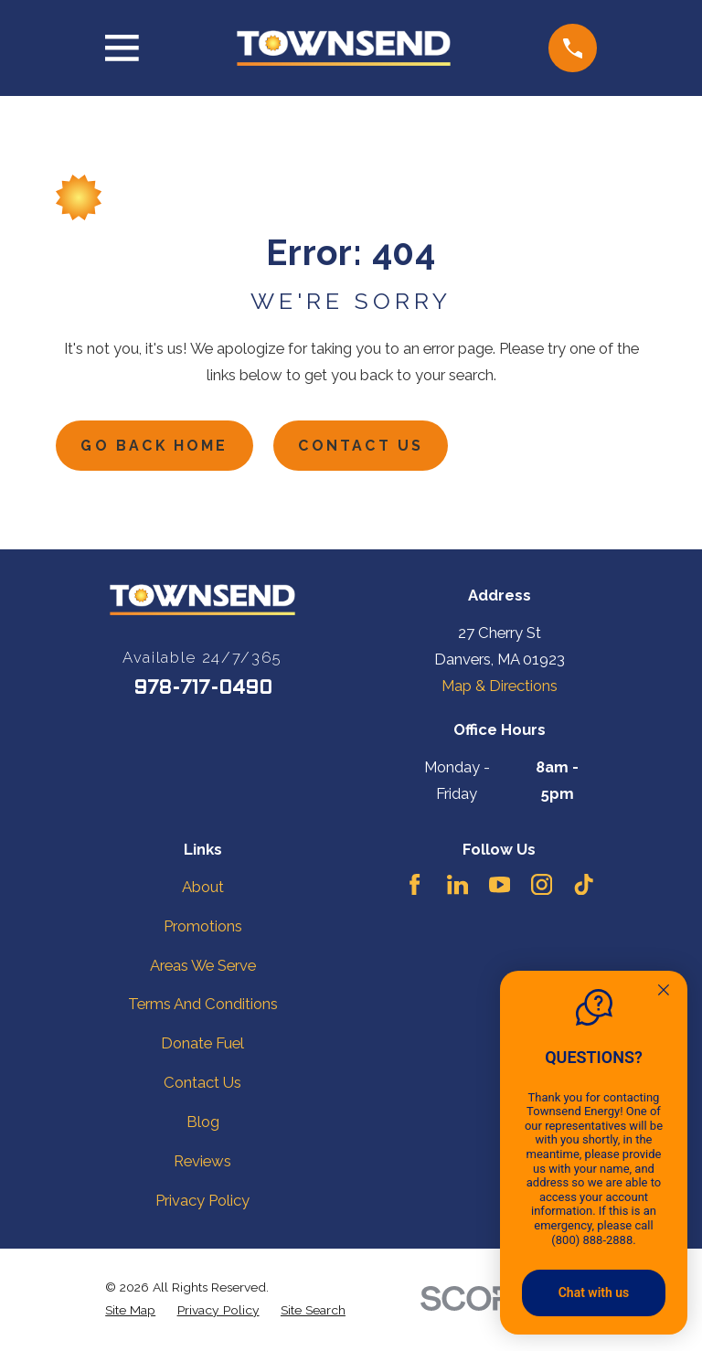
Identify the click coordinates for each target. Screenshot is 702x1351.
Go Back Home (159, 447)
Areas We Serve (203, 967)
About (203, 889)
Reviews (202, 1163)
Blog (202, 1124)
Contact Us (374, 447)
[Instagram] (541, 887)
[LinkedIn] (457, 887)
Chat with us (594, 1292)
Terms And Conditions (203, 1006)
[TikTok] (583, 887)
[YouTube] (499, 887)
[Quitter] (663, 991)
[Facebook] (414, 887)
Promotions (203, 928)
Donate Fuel (202, 1046)
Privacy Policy (202, 1203)
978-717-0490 (202, 690)
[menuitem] (130, 1312)
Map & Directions (499, 688)
